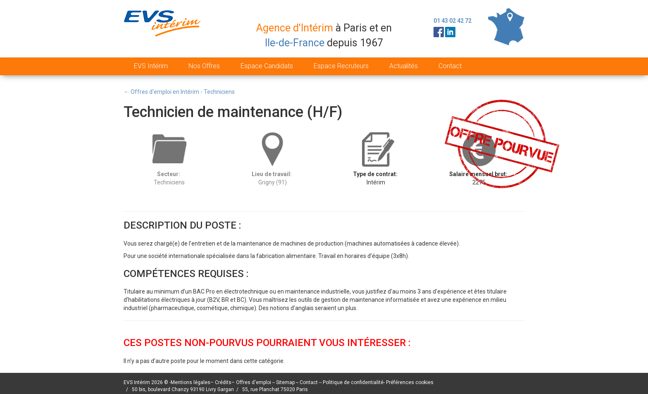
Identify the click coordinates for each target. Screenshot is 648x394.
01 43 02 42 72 (453, 20)
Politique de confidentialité (353, 382)
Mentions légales (190, 382)
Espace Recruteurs (341, 66)
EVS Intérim (151, 66)
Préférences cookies (410, 382)
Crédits (223, 382)
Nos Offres (204, 66)
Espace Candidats (267, 66)
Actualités (403, 66)
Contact (450, 66)
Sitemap (286, 382)
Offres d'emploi (253, 382)
